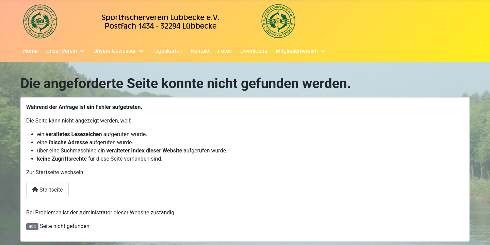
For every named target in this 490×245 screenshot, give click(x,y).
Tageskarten (167, 51)
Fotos (225, 51)
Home (30, 51)
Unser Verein (61, 51)
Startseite (47, 189)
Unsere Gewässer (115, 51)
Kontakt (200, 51)
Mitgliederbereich (297, 51)
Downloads (253, 51)
